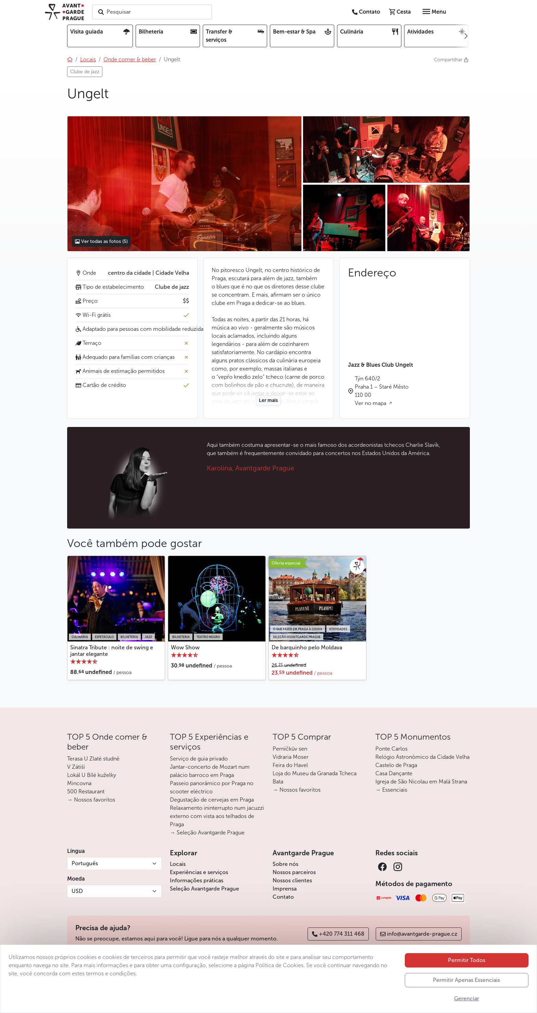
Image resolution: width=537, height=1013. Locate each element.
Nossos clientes (292, 880)
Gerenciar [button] (466, 998)
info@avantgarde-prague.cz (418, 934)
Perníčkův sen (290, 748)
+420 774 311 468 (338, 934)
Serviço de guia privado (199, 758)
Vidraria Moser (291, 757)
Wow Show (185, 647)
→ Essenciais (391, 790)
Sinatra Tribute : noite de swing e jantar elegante (111, 650)
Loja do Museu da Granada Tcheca (315, 773)
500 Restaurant (85, 791)
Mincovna (79, 783)
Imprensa (285, 888)
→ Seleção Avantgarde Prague (207, 832)
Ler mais (268, 400)
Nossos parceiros (294, 872)
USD (77, 891)
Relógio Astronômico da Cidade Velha (422, 757)
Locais (178, 864)
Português (85, 863)
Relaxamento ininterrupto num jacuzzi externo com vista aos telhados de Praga (217, 816)
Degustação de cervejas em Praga (212, 799)
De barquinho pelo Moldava (307, 647)
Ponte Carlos (391, 748)
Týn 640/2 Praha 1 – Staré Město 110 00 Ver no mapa (382, 390)
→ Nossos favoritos (91, 799)
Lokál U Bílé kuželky (91, 775)
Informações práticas (196, 880)
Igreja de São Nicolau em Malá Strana (421, 781)
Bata (278, 781)
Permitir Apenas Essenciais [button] (466, 980)
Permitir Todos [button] (466, 960)
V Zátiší (76, 767)
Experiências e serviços (199, 872)
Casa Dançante (393, 773)
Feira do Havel (290, 765)
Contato (283, 897)
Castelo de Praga (396, 765)
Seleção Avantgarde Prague (204, 888)
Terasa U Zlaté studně (93, 758)
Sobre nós (285, 864)
